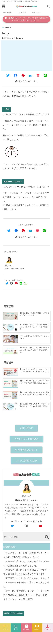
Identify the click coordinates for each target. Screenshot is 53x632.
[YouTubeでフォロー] (16, 283)
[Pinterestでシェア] (23, 75)
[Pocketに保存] (38, 75)
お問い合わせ (26, 428)
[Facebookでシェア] (15, 75)
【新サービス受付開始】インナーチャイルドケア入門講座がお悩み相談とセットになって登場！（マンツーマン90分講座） (26, 595)
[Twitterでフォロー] (7, 283)
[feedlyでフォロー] (25, 283)
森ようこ (22, 38)
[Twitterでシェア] (8, 75)
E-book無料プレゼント (26, 450)
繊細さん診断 (7, 12)
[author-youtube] (40, 526)
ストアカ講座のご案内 (26, 460)
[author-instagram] (26, 526)
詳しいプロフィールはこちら (26, 521)
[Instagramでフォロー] (11, 283)
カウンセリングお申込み (27, 439)
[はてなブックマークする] (30, 75)
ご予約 (6, 109)
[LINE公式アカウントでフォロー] (21, 283)
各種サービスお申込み (13, 181)
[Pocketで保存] (37, 231)
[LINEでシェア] (45, 75)
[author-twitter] (12, 526)
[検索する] (47, 537)
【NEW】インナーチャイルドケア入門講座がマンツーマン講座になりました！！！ (26, 19)
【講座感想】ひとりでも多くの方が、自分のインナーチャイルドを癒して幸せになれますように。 (26, 582)
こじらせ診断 (22, 12)
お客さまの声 (36, 12)
